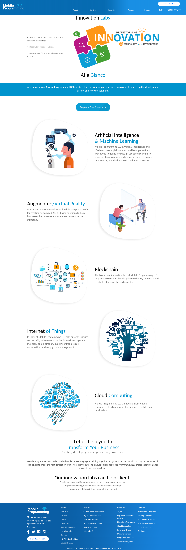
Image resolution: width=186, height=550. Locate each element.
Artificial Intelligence (125, 542)
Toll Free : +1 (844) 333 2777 (170, 10)
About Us (64, 512)
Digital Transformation (92, 515)
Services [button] (94, 10)
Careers (131, 10)
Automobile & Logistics (147, 512)
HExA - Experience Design (93, 523)
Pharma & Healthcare (146, 523)
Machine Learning (124, 534)
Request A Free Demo (169, 4)
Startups (141, 531)
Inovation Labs (66, 531)
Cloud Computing (124, 526)
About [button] (76, 10)
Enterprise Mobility (91, 519)
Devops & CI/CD (67, 543)
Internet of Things (124, 530)
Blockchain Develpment (126, 522)
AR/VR (119, 512)
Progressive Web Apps (125, 538)
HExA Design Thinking (69, 539)
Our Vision (65, 519)
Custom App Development (94, 512)
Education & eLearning (146, 519)
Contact (147, 10)
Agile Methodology (68, 527)
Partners (64, 515)
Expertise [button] (113, 10)
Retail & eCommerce (146, 527)
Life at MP (65, 523)
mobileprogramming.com (39, 517)
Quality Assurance (90, 527)
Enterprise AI (88, 531)
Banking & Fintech (145, 515)
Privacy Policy (117, 548)
